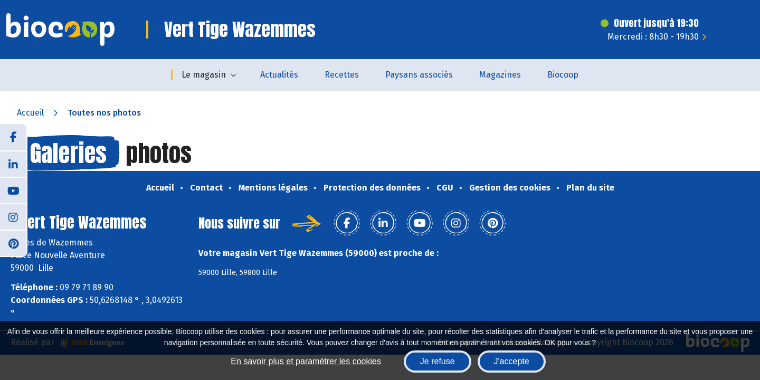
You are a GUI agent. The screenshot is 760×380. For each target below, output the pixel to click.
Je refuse (437, 361)
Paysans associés (419, 75)
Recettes (342, 75)
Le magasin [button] (204, 75)
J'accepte (511, 361)
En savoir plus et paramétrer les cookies (306, 361)
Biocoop (562, 75)
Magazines (500, 75)
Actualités (279, 75)
